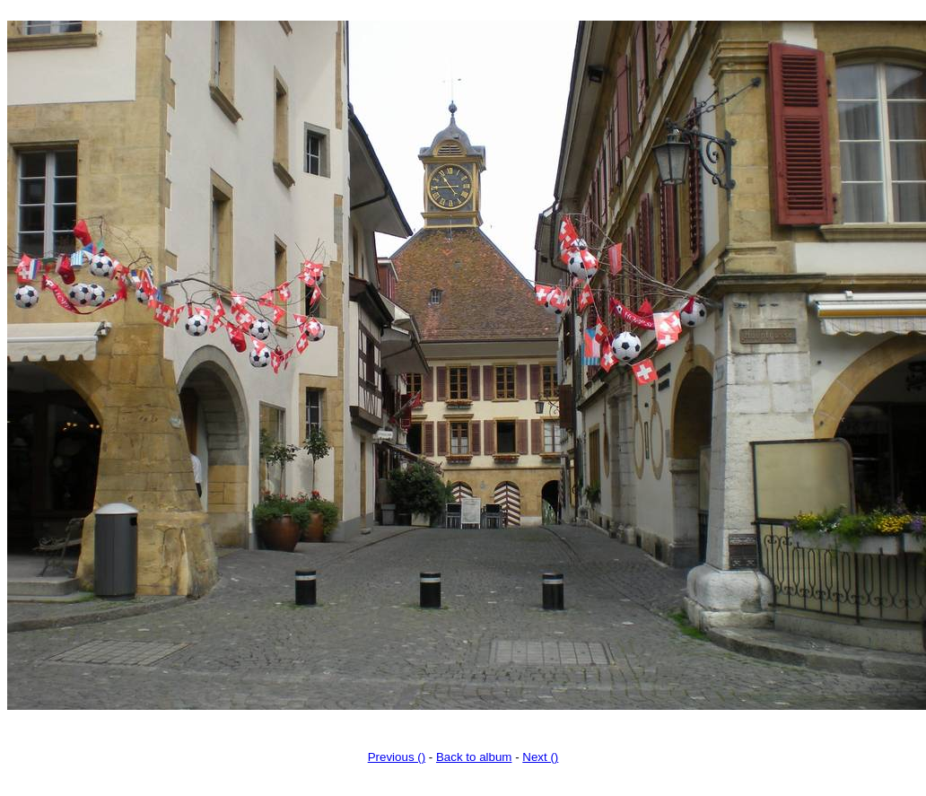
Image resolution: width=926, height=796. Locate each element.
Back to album (473, 757)
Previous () (396, 757)
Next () (540, 757)
